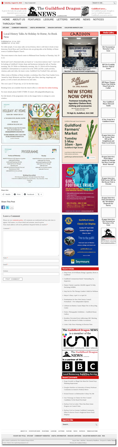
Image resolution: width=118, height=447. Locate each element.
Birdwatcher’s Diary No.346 (85, 394)
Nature (75, 19)
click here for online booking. (48, 88)
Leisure (48, 19)
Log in (74, 440)
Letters (62, 19)
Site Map (6, 27)
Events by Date (34, 431)
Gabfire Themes (111, 440)
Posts (78, 440)
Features (34, 19)
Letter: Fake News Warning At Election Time (78, 324)
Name (5, 258)
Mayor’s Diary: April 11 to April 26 (75, 295)
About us (19, 19)
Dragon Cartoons (55, 27)
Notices (98, 19)
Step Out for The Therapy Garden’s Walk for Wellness (81, 291)
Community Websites (19, 27)
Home (6, 19)
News (86, 19)
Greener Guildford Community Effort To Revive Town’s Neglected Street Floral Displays (79, 412)
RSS (103, 436)
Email (5, 264)
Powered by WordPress (93, 440)
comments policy (17, 220)
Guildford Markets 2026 (74, 27)
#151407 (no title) (19, 436)
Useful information (37, 27)
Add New (82, 440)
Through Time (12, 23)
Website (5, 271)
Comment (6, 228)
